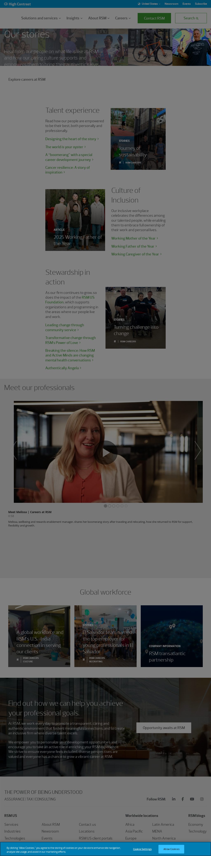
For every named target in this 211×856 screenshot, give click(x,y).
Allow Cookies (171, 849)
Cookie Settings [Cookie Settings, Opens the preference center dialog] (142, 849)
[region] (105, 849)
